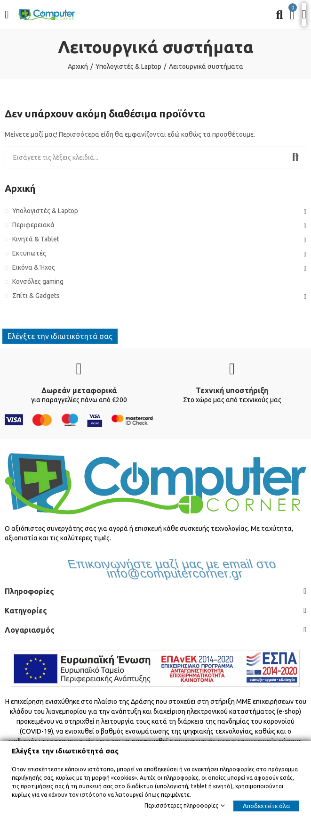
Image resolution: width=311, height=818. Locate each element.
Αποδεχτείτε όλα (266, 805)
